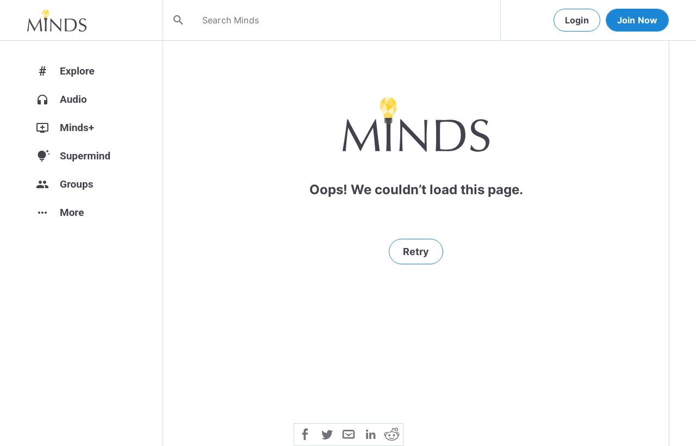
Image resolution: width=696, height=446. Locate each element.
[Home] (56, 20)
